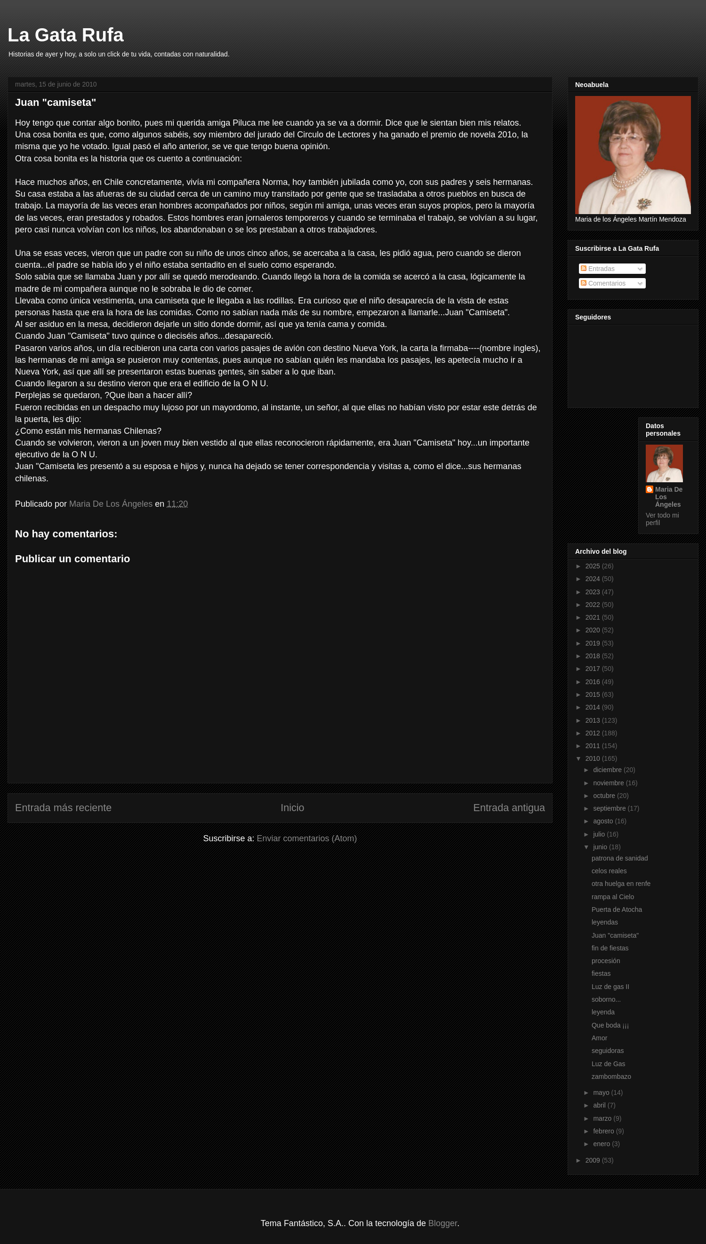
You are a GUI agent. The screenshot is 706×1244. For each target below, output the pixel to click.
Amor (599, 1038)
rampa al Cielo (613, 897)
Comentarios (603, 283)
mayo (602, 1092)
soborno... (606, 999)
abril (600, 1105)
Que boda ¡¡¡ (610, 1025)
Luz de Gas (609, 1064)
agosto (604, 821)
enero (602, 1144)
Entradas (598, 268)
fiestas (601, 973)
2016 (594, 682)
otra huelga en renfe (621, 883)
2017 (594, 668)
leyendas (605, 922)
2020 (594, 630)
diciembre (608, 770)
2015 (594, 694)
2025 (594, 566)
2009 (594, 1160)
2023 (594, 592)
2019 (594, 643)
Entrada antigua (509, 807)
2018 (594, 656)
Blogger (442, 1223)
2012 (594, 733)
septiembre (610, 808)
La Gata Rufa (66, 34)
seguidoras (608, 1050)
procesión (606, 961)
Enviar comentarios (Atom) (307, 838)
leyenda (603, 1012)
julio (600, 834)
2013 (594, 720)
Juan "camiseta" (615, 935)
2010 (594, 758)
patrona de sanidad (620, 858)
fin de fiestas (610, 948)
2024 (594, 578)
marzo (603, 1118)
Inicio (292, 807)
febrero (604, 1131)
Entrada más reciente (63, 807)
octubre (605, 795)
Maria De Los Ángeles (668, 497)
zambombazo (611, 1076)
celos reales (609, 871)
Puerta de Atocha (617, 909)
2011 (594, 746)
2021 (594, 617)
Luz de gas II (610, 986)
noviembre (609, 783)
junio (601, 847)
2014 (594, 707)
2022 (594, 604)
